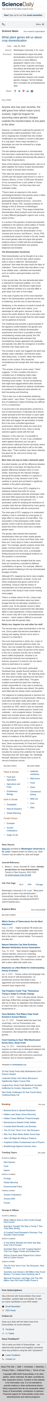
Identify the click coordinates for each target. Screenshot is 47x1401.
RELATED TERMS (33, 766)
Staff (19, 1367)
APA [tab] (29, 884)
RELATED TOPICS (10, 766)
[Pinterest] (23, 91)
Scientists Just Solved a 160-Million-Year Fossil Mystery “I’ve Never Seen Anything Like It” (24, 1273)
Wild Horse (35, 779)
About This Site (7, 1367)
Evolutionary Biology (12, 792)
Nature (7, 1170)
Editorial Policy (23, 1370)
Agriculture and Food (13, 785)
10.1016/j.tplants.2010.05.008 (18, 875)
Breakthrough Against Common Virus (20, 1146)
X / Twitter (10, 1333)
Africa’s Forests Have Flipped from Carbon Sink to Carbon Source (22, 1256)
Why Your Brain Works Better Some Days (22, 1134)
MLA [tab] (21, 884)
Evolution (11, 823)
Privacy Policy (8, 1370)
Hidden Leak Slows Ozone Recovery (20, 1114)
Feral (32, 783)
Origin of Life (12, 835)
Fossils (7, 1203)
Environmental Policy (13, 1187)
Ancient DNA (9, 1199)
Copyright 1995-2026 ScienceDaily (18, 1374)
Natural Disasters (14, 809)
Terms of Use (39, 1370)
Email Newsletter (13, 1306)
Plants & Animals (11, 772)
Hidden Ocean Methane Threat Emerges (21, 1118)
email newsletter (34, 15)
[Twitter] (19, 91)
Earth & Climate (11, 799)
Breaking (6, 1104)
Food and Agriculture (11, 778)
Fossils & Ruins (10, 818)
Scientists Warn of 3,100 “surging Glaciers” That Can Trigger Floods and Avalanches (22, 1250)
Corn (32, 803)
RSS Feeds (11, 1310)
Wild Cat (34, 799)
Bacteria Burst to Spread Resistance (20, 1110)
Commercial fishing (35, 793)
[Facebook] (15, 91)
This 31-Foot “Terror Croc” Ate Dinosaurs (21, 1130)
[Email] (31, 91)
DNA (32, 808)
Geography (11, 804)
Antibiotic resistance (34, 772)
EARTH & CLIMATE (8, 1174)
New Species (9, 1162)
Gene (32, 787)
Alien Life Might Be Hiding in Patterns (20, 1138)
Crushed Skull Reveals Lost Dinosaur (20, 1126)
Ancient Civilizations (12, 829)
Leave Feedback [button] (13, 1355)
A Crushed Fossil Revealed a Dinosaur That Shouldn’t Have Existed (23, 1233)
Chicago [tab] (39, 884)
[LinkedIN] (27, 91)
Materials (6, 849)
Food (6, 1166)
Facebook (10, 1329)
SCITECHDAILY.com (19, 1065)
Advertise (40, 1367)
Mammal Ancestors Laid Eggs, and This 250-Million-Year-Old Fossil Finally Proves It (23, 1279)
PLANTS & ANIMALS (9, 1158)
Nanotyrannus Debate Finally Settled (20, 1122)
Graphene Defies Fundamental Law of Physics (24, 1142)
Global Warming (14, 813)
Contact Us (10, 1359)
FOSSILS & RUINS (8, 1191)
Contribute (28, 1367)
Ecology (7, 1178)
